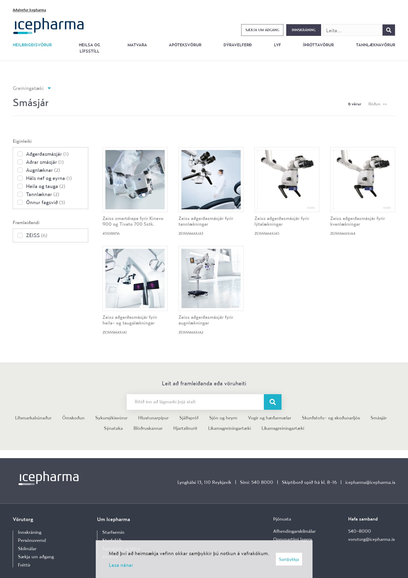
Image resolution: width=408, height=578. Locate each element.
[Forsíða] (48, 25)
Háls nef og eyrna (49, 178)
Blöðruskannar (148, 428)
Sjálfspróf (189, 417)
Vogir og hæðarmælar (269, 417)
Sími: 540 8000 (256, 482)
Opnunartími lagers (292, 539)
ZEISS (36, 235)
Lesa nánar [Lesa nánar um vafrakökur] (121, 565)
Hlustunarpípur (153, 417)
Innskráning (304, 30)
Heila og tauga (45, 186)
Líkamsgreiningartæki (229, 428)
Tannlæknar (42, 194)
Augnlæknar (43, 170)
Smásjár (379, 417)
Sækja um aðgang (262, 30)
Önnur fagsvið (45, 202)
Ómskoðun (73, 417)
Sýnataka (113, 428)
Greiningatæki (28, 88)
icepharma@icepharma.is (370, 482)
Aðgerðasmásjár (47, 154)
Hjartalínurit (185, 428)
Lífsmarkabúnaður (33, 417)
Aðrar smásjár (45, 162)
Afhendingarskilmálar (294, 531)
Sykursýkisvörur (111, 417)
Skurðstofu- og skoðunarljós (331, 417)
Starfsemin (113, 532)
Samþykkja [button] (289, 559)
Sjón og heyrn (223, 417)
